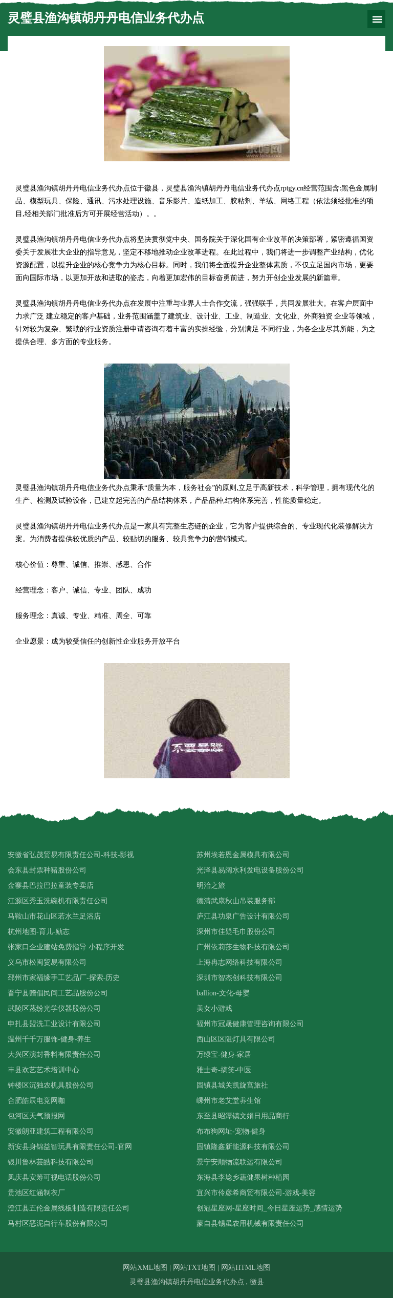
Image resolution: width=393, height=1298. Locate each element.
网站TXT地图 (194, 1267)
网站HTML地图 (245, 1267)
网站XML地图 (145, 1267)
